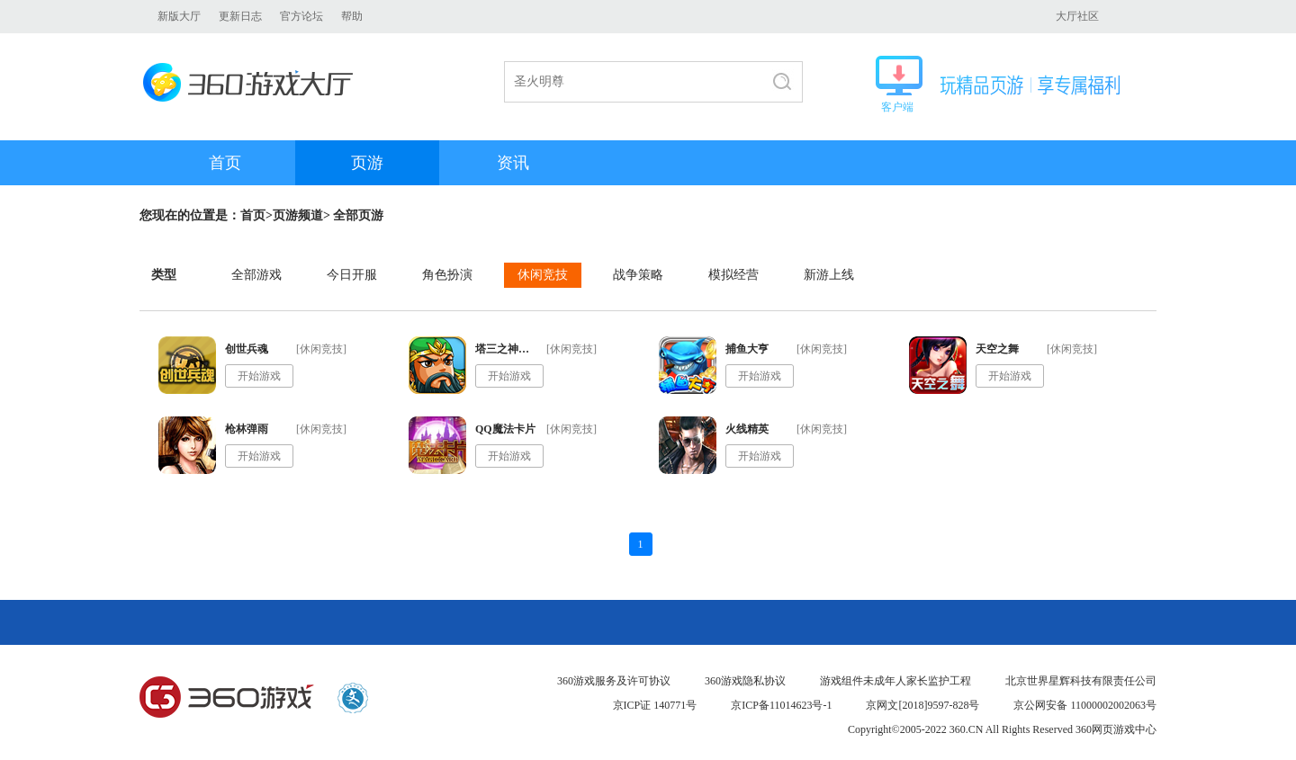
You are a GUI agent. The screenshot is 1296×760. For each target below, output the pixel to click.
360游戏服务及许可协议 (613, 681)
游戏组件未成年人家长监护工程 (895, 681)
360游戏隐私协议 (745, 681)
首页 (225, 163)
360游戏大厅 (253, 82)
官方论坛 (301, 16)
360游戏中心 (227, 698)
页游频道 (298, 215)
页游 (367, 163)
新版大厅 (179, 16)
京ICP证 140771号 (655, 705)
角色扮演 (447, 275)
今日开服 (352, 275)
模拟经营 (733, 275)
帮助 (352, 16)
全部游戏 (256, 275)
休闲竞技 (543, 275)
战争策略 (638, 275)
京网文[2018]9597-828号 (922, 705)
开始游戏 (259, 376)
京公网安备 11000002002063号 (1084, 705)
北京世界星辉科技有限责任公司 (1080, 681)
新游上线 (829, 275)
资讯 (513, 163)
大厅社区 (1077, 16)
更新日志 (240, 16)
